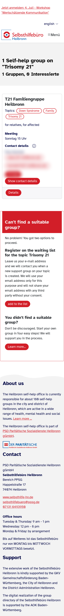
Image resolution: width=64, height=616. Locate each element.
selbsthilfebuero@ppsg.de (21, 502)
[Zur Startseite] (22, 35)
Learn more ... (22, 419)
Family (50, 111)
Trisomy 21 (15, 116)
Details (13, 193)
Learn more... (17, 347)
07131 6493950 (14, 507)
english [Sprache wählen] (51, 23)
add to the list (17, 304)
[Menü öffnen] (54, 35)
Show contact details (22, 181)
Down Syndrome (29, 111)
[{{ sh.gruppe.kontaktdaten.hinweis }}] (34, 146)
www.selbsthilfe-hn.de (18, 497)
